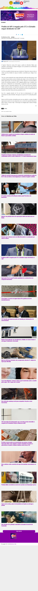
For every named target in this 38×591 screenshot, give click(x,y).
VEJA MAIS (19, 531)
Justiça (12, 37)
